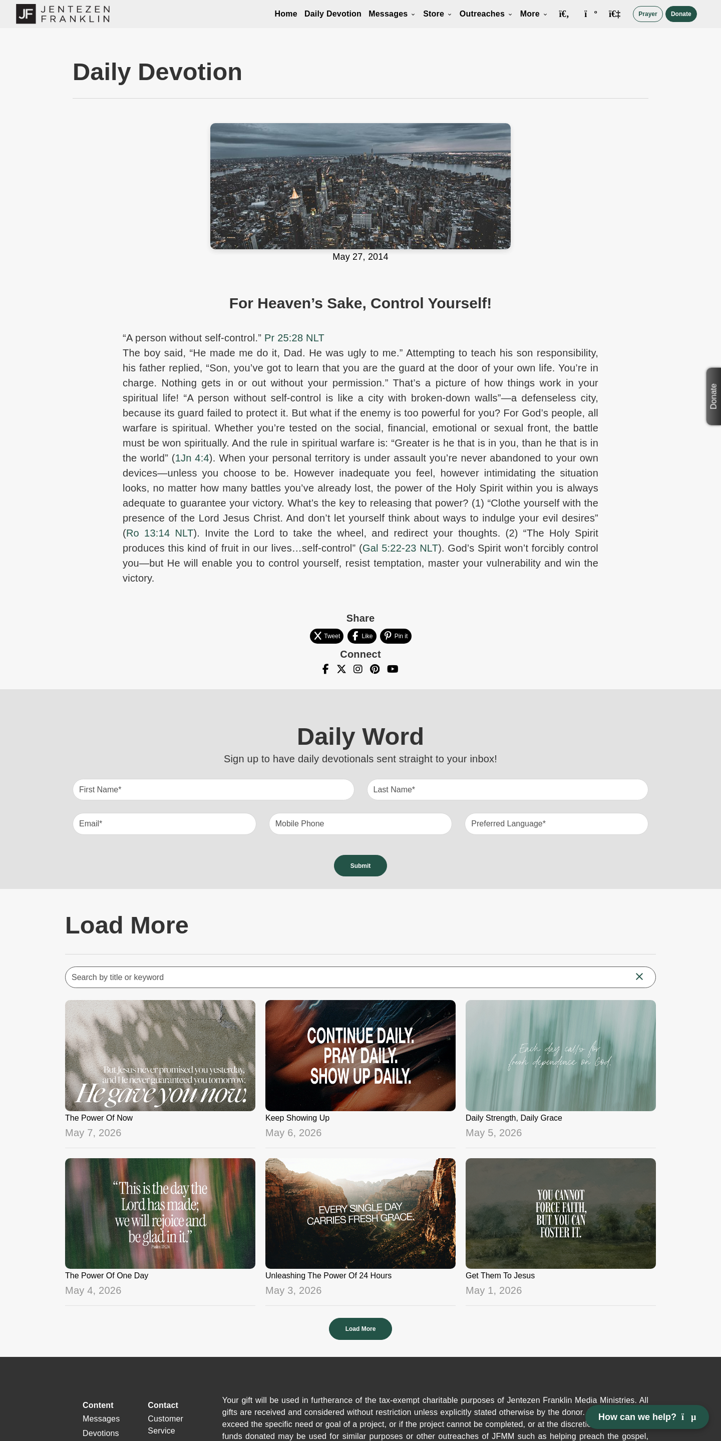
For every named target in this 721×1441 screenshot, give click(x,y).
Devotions (101, 1433)
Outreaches (486, 14)
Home (286, 14)
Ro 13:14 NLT (159, 533)
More (534, 14)
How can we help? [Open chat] (647, 1417)
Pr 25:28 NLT (294, 337)
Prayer (647, 14)
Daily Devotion (333, 14)
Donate (681, 14)
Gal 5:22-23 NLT (400, 548)
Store (438, 14)
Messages (392, 14)
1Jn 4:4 (192, 457)
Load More (360, 1328)
